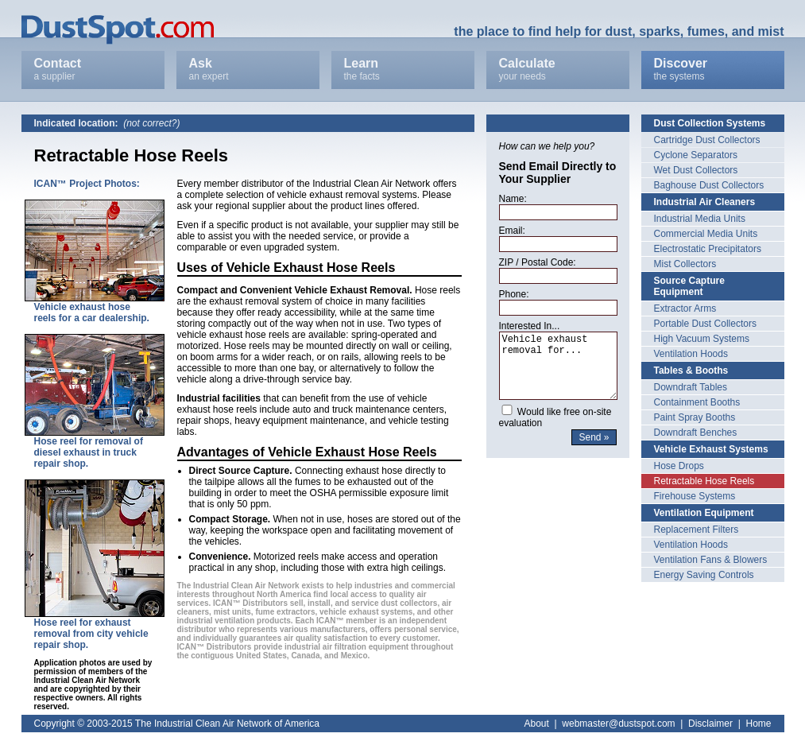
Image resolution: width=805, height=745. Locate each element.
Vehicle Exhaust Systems (711, 449)
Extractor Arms (685, 308)
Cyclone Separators (695, 155)
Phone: (514, 294)
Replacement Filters (696, 529)
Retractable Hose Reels (704, 481)
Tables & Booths (691, 370)
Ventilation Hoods (691, 353)
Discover (713, 69)
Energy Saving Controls (704, 574)
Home (758, 723)
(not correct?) (151, 123)
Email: (512, 230)
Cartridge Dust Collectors (707, 140)
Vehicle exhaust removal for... (558, 366)
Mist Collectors (685, 264)
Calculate (558, 69)
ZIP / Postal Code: (537, 262)
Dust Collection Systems (710, 123)
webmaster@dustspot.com (618, 723)
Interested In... (529, 326)
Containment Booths (697, 402)
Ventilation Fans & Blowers (711, 559)
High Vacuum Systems (702, 338)
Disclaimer (710, 723)
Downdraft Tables (691, 387)
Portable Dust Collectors (705, 323)
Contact (93, 69)
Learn (403, 69)
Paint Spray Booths (695, 417)
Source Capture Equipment (689, 286)
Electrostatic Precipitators (707, 248)
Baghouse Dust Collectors (709, 185)
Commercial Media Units (706, 233)
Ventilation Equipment (704, 512)
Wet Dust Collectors (696, 170)
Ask (248, 69)
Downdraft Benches (695, 432)
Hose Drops (679, 465)
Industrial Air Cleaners (705, 202)
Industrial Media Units (699, 218)
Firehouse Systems (695, 496)
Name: (513, 198)
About (536, 723)
